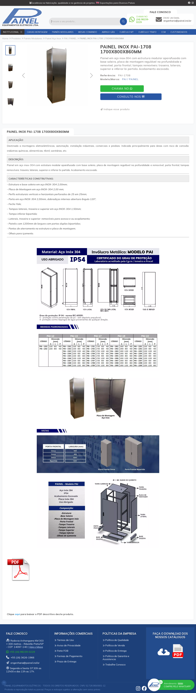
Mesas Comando (87, 32)
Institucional (12, 32)
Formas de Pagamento (68, 656)
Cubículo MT (127, 32)
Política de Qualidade (116, 640)
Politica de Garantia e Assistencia (116, 658)
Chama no (122, 88)
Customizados (178, 32)
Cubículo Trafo (147, 32)
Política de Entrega (114, 650)
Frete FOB (61, 650)
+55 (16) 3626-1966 (20, 657)
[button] (23, 75)
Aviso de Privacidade (67, 645)
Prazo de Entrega (65, 661)
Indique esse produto (115, 109)
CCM (163, 32)
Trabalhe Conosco (114, 664)
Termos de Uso (64, 640)
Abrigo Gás (108, 32)
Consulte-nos (131, 96)
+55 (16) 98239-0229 (20, 652)
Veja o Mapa (36, 646)
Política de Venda (114, 645)
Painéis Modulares (63, 32)
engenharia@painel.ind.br (23, 662)
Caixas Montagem (37, 32)
